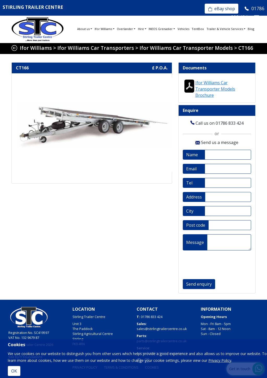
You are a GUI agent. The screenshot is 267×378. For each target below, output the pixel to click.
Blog (251, 29)
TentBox (198, 29)
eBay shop (221, 8)
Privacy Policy (219, 360)
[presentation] (222, 265)
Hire (141, 29)
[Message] (229, 242)
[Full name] (228, 155)
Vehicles (183, 29)
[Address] (228, 197)
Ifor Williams (103, 29)
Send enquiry (199, 284)
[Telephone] (228, 183)
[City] (228, 211)
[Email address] (228, 169)
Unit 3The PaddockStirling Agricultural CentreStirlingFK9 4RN (92, 333)
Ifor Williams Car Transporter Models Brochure (215, 89)
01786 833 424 (151, 316)
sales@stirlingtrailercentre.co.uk (162, 328)
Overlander (125, 29)
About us (83, 29)
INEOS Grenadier (161, 29)
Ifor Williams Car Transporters (95, 47)
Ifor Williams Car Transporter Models (186, 47)
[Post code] (229, 225)
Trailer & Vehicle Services (225, 29)
